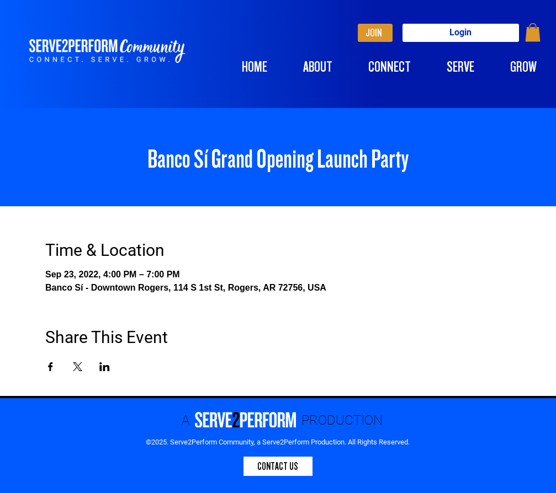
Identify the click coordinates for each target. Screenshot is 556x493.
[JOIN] (375, 33)
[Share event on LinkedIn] (104, 366)
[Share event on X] (77, 366)
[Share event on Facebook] (50, 366)
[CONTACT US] (278, 466)
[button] (533, 32)
